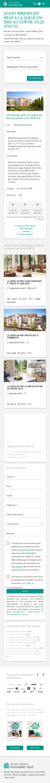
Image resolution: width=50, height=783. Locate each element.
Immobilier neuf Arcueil (18, 634)
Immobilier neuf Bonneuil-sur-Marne (23, 640)
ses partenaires (29, 550)
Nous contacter (26, 234)
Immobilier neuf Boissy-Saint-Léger (23, 637)
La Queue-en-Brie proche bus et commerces (23, 336)
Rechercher (35, 78)
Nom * (9, 486)
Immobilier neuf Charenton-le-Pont (23, 651)
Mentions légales (20, 775)
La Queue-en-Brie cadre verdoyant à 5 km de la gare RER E (24, 282)
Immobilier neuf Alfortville (19, 631)
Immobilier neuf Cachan (18, 645)
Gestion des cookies (36, 775)
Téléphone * (12, 505)
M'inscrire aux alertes (26, 226)
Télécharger (15, 748)
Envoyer (25, 591)
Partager (26, 231)
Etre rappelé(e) (26, 229)
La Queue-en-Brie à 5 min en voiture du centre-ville (25, 387)
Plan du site (10, 777)
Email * (10, 496)
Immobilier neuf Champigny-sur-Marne (25, 648)
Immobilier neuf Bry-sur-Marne (21, 643)
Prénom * (11, 477)
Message (10, 533)
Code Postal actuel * (15, 515)
